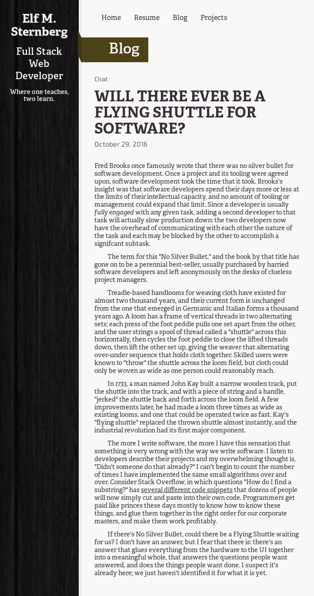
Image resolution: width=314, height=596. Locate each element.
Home (111, 18)
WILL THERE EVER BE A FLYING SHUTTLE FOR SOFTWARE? (180, 113)
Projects (213, 18)
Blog (180, 18)
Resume (147, 18)
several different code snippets (187, 490)
